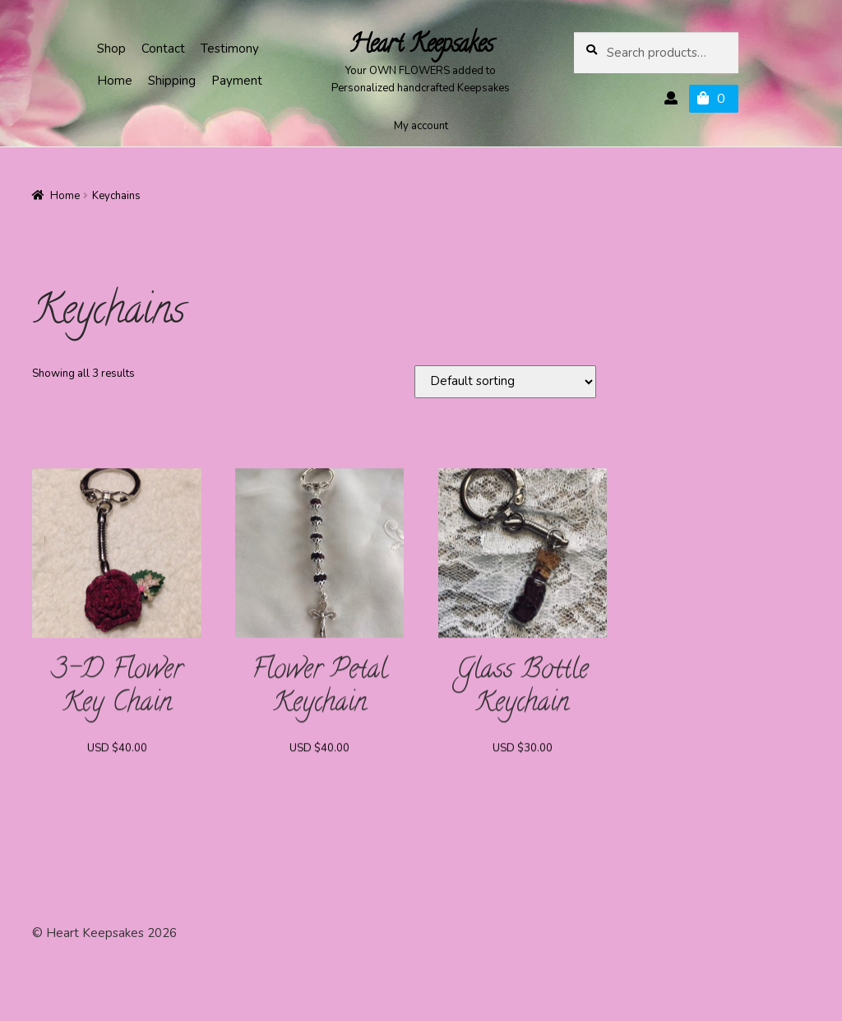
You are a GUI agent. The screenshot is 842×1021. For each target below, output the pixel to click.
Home (114, 80)
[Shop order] (505, 381)
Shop (111, 48)
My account (421, 125)
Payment (236, 80)
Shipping (172, 80)
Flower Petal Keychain (319, 692)
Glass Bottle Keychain (522, 692)
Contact (163, 48)
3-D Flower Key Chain (117, 692)
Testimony (230, 48)
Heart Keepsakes (421, 46)
